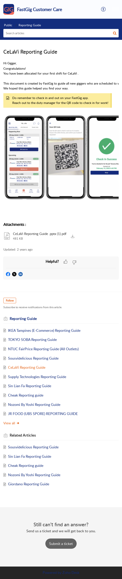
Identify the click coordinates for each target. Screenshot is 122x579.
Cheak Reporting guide (25, 395)
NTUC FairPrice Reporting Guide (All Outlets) (43, 348)
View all (11, 423)
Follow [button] (10, 300)
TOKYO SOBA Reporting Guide (32, 339)
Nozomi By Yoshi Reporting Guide (34, 404)
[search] (61, 33)
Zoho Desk (70, 572)
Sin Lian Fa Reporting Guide (29, 385)
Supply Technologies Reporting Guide (37, 376)
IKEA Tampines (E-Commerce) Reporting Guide (44, 330)
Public (8, 25)
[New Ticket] (61, 543)
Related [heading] (23, 435)
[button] (104, 9)
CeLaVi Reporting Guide (26, 367)
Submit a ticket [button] (61, 543)
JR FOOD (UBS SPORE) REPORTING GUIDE (43, 413)
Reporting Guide (30, 25)
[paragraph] (61, 139)
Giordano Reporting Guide (28, 484)
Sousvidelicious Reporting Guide (33, 358)
